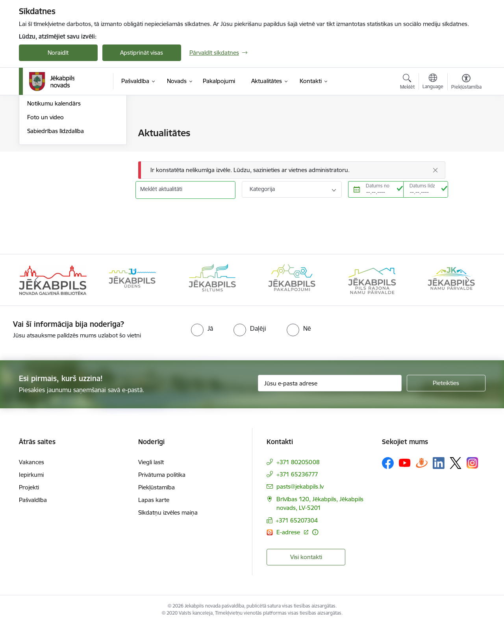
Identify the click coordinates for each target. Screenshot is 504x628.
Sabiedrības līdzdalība (55, 215)
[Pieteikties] (446, 386)
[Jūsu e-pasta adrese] (330, 386)
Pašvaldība (33, 503)
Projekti (29, 490)
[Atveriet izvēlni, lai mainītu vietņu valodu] (433, 82)
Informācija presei (51, 174)
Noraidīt (58, 52)
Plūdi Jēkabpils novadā (57, 147)
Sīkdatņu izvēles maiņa (168, 515)
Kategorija (262, 189)
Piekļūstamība (156, 490)
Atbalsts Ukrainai (49, 161)
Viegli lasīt (151, 465)
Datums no (377, 186)
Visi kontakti (306, 560)
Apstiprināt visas (141, 52)
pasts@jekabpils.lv (300, 489)
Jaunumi (38, 133)
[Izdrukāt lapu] (466, 129)
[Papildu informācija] (315, 535)
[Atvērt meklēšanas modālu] (407, 82)
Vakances (31, 465)
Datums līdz (422, 186)
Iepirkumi (31, 478)
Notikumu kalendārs (54, 188)
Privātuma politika (161, 478)
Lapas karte (153, 503)
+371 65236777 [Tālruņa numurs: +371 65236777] (297, 477)
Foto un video (45, 202)
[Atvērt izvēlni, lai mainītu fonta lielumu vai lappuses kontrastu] (466, 82)
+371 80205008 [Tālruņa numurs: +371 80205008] (298, 465)
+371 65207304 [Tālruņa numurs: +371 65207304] (297, 523)
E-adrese (289, 535)
